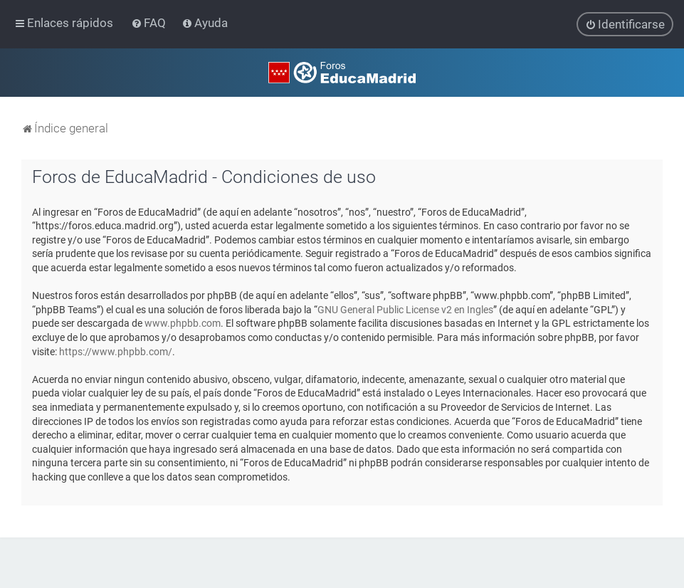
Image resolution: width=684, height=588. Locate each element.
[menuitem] (149, 22)
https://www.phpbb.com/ (115, 351)
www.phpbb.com (182, 323)
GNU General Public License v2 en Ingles (405, 309)
